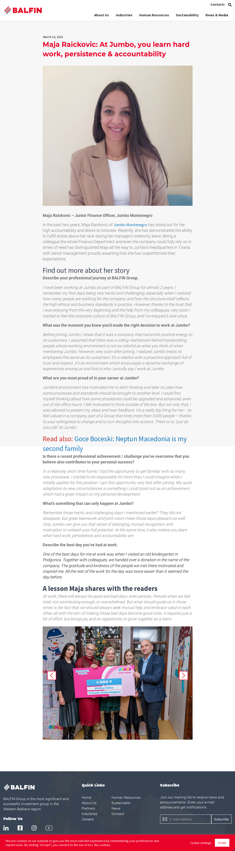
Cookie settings (201, 843)
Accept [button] (222, 843)
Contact (118, 814)
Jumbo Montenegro (130, 224)
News (116, 808)
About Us (101, 15)
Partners (88, 808)
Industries (124, 15)
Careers (88, 819)
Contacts (217, 4)
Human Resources (154, 15)
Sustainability (187, 15)
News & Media (216, 15)
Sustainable (121, 803)
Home (86, 797)
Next (183, 686)
